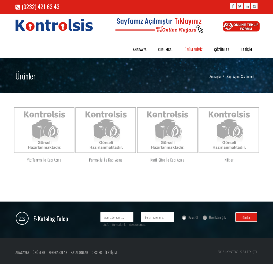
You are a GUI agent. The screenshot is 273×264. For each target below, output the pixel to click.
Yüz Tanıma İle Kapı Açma (44, 160)
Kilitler (229, 160)
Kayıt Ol (193, 217)
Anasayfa (215, 76)
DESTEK (96, 252)
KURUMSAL (165, 49)
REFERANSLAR (57, 252)
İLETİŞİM (246, 49)
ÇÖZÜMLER (221, 49)
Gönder (246, 217)
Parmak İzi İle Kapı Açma (106, 160)
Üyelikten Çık (217, 217)
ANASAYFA (140, 49)
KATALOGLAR (79, 252)
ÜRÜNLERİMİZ (193, 49)
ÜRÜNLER (38, 252)
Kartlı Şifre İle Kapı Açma (167, 160)
